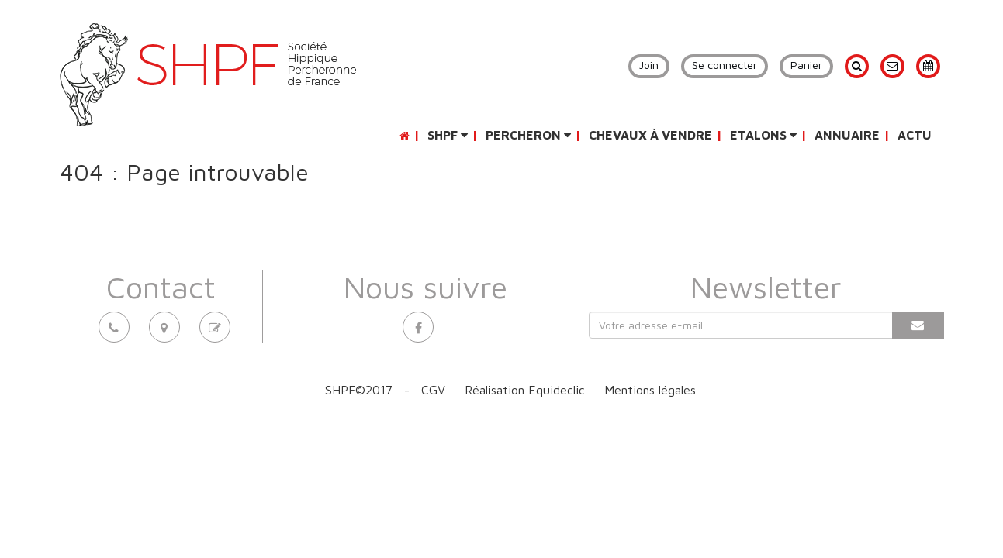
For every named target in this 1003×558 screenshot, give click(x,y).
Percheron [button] (528, 135)
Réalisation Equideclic (525, 390)
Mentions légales (650, 390)
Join (649, 64)
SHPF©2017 (359, 390)
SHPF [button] (447, 135)
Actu (915, 135)
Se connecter (724, 64)
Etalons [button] (763, 135)
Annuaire (847, 135)
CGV (433, 390)
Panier (806, 64)
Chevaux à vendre (650, 135)
